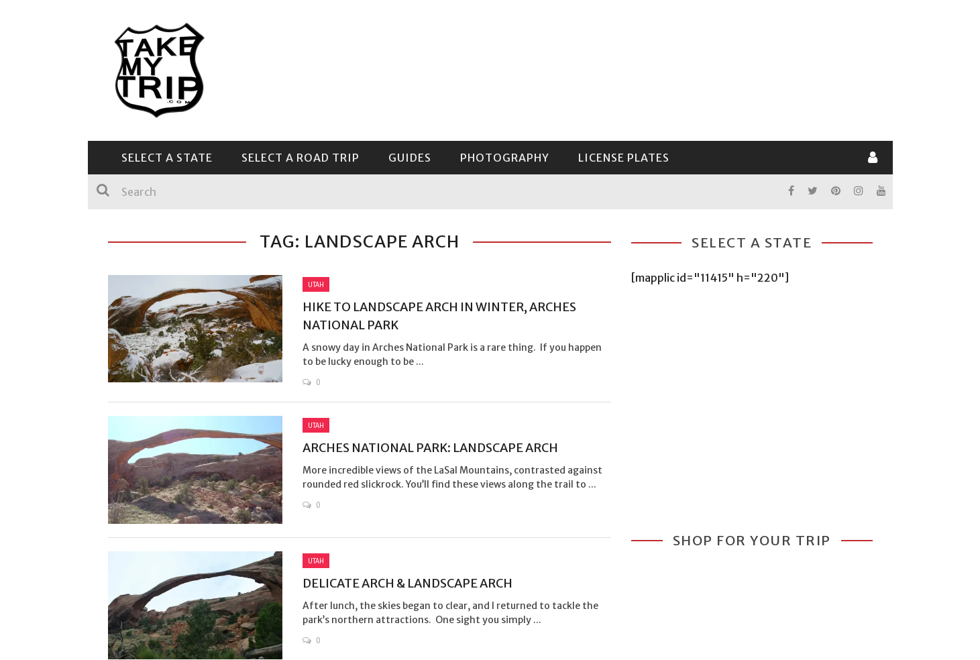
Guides (409, 157)
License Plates (623, 157)
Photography (504, 157)
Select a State (167, 157)
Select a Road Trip (300, 157)
